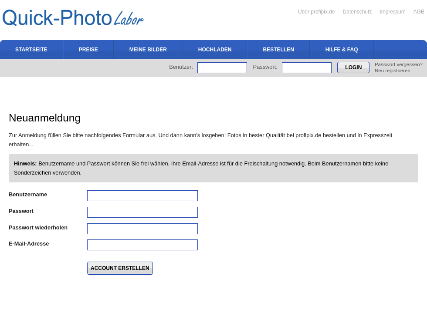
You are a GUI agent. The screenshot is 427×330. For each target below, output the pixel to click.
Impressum (392, 12)
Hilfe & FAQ (341, 50)
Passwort (21, 211)
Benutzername (28, 194)
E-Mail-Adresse (29, 243)
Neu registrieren (392, 70)
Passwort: (265, 67)
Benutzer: (181, 67)
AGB (418, 12)
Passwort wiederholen (38, 227)
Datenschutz (357, 12)
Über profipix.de (316, 12)
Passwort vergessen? (399, 64)
